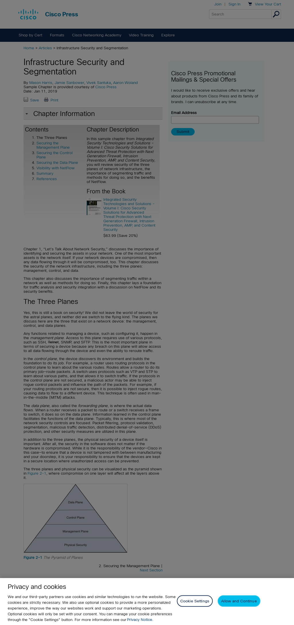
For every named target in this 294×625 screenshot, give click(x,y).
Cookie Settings (194, 601)
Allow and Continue (239, 601)
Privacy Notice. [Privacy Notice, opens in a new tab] (140, 620)
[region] (147, 601)
